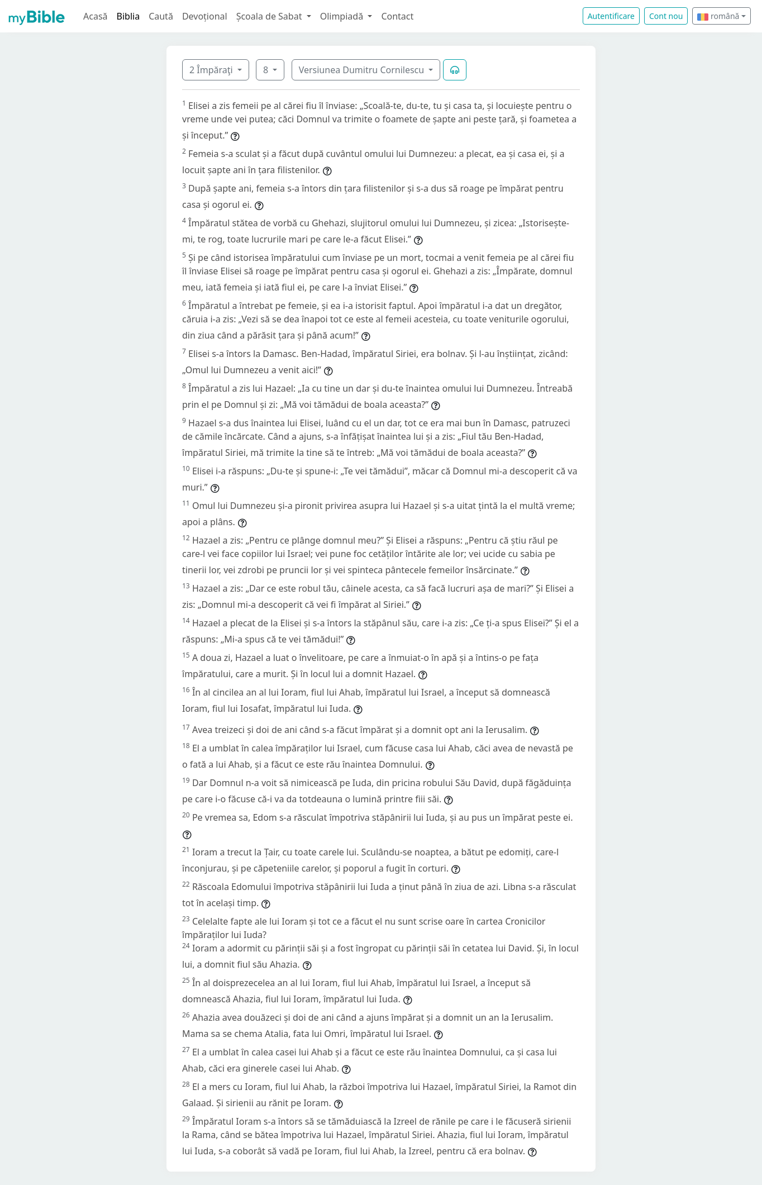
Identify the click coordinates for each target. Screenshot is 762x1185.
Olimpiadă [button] (343, 16)
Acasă (95, 16)
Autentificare (611, 16)
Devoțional (204, 16)
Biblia (128, 16)
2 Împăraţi (212, 70)
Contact (397, 16)
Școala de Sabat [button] (270, 16)
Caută (161, 16)
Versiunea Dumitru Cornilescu (363, 70)
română (718, 16)
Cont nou (666, 16)
